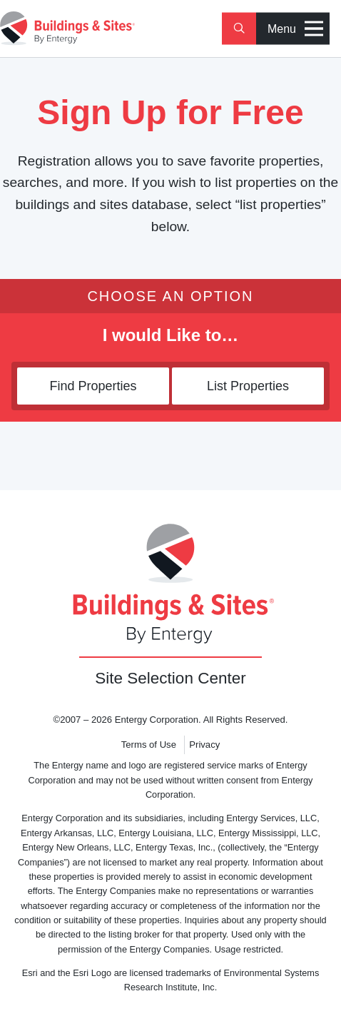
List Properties (248, 386)
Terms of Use (148, 744)
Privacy (204, 744)
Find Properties (92, 386)
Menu (295, 28)
